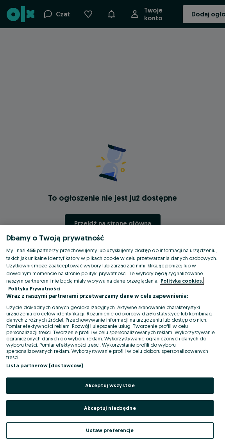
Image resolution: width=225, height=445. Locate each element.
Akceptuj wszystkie (110, 385)
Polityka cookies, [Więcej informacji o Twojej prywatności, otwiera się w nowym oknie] (182, 281)
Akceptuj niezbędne (110, 408)
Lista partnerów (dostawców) (44, 365)
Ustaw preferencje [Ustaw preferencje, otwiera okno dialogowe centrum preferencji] (110, 430)
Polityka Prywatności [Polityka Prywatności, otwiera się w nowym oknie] (34, 288)
